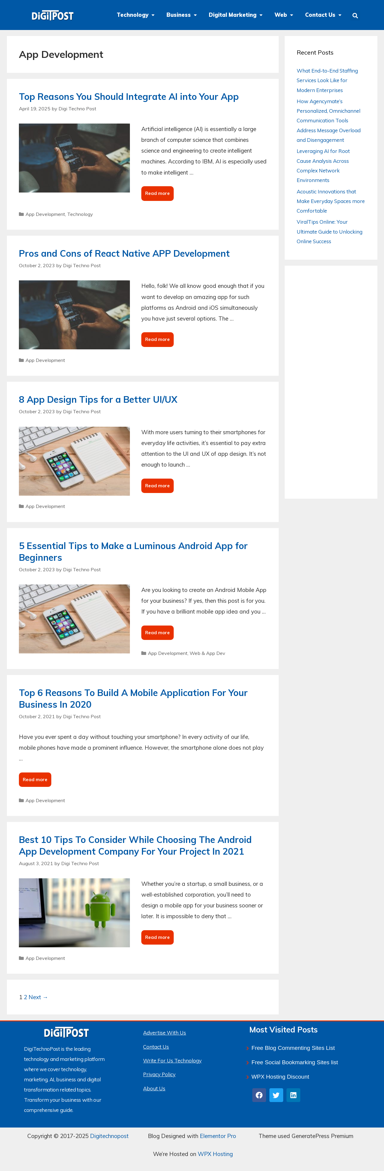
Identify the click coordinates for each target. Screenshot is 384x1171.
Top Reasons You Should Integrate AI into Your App (129, 96)
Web (283, 15)
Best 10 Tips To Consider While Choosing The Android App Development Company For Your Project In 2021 (135, 845)
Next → (38, 997)
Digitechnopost (109, 1136)
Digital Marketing (235, 15)
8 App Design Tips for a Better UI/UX (98, 399)
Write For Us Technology (172, 1060)
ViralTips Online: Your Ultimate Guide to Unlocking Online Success (329, 231)
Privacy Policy (159, 1074)
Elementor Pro (218, 1136)
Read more (159, 191)
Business (181, 15)
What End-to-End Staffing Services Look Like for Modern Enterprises (327, 80)
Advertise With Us (164, 1032)
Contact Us (323, 15)
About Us (154, 1088)
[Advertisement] (331, 387)
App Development (45, 214)
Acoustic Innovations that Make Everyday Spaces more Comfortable (331, 201)
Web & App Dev (207, 653)
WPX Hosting (215, 1154)
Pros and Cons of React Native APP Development (124, 253)
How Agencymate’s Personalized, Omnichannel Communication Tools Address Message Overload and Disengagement (329, 120)
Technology (135, 15)
